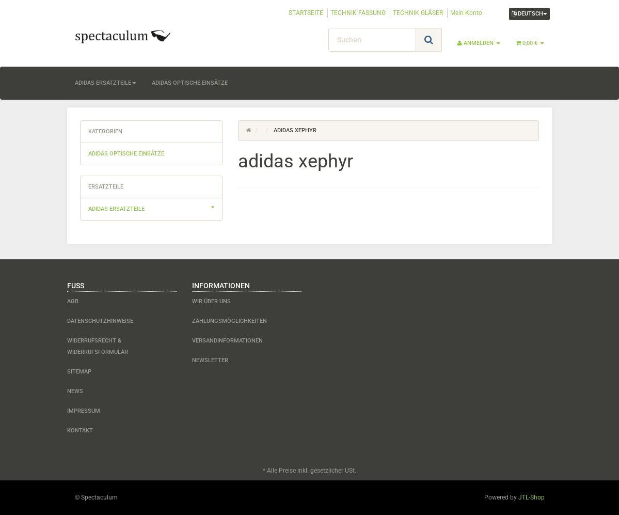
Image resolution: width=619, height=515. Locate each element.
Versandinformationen (227, 340)
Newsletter (210, 360)
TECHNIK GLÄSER (418, 13)
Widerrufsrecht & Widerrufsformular (97, 346)
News (75, 391)
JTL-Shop (531, 497)
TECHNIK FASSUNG (358, 13)
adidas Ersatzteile (105, 83)
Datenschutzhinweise (100, 321)
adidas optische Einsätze (190, 83)
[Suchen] (372, 40)
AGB (72, 301)
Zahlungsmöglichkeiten (229, 321)
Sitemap (79, 371)
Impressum (83, 411)
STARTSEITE (306, 13)
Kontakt (80, 430)
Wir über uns (211, 301)
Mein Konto (466, 13)
